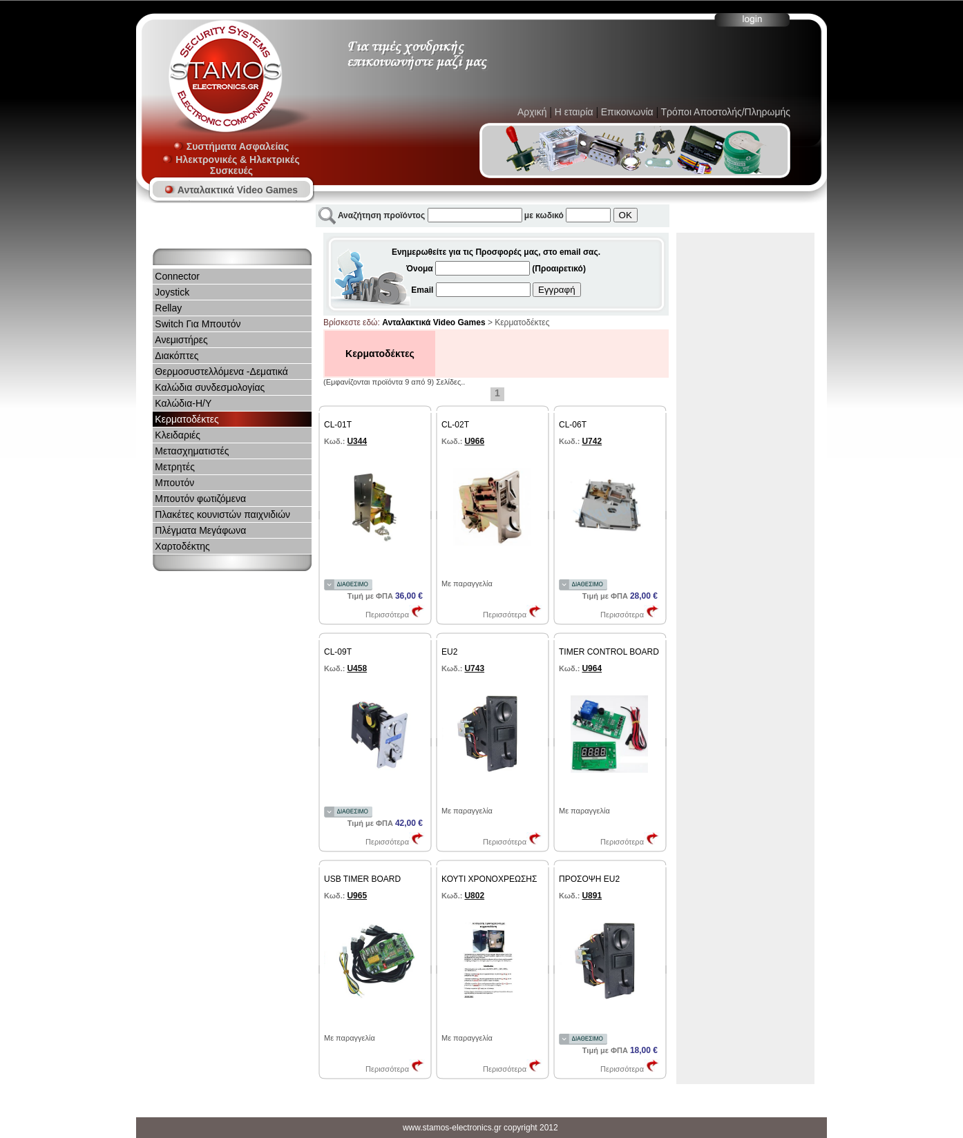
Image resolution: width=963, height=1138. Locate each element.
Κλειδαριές (177, 435)
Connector (177, 276)
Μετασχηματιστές (192, 450)
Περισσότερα (395, 614)
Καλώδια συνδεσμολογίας (210, 387)
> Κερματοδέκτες (518, 322)
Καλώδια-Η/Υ (183, 403)
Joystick (172, 292)
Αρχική (532, 111)
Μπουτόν (174, 482)
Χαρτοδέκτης (182, 546)
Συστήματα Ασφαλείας (231, 146)
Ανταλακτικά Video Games (231, 189)
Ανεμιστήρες (181, 339)
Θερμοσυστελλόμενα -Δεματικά (221, 371)
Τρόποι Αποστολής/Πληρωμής (724, 111)
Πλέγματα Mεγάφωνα (200, 530)
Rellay (168, 308)
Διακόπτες (176, 355)
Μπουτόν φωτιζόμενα (200, 498)
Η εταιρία (574, 111)
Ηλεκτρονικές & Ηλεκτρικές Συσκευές (231, 165)
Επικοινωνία (626, 111)
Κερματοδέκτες (186, 419)
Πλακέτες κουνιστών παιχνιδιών (222, 514)
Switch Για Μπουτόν (197, 323)
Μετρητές (175, 466)
